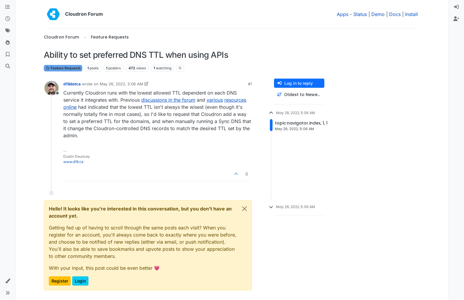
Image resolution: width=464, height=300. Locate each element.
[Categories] (7, 7)
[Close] (244, 208)
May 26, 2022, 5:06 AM (121, 84)
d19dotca (72, 84)
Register (59, 280)
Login (80, 280)
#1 (250, 84)
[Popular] (7, 42)
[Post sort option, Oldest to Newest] (299, 94)
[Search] (7, 66)
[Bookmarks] (7, 54)
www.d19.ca (73, 161)
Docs (395, 14)
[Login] (456, 7)
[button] (7, 281)
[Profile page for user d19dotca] (51, 88)
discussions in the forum (168, 100)
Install (411, 14)
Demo (378, 14)
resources (235, 100)
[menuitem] (456, 7)
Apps (342, 14)
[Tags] (7, 31)
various (215, 100)
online (70, 107)
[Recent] (7, 19)
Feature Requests (63, 68)
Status (360, 14)
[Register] (456, 19)
